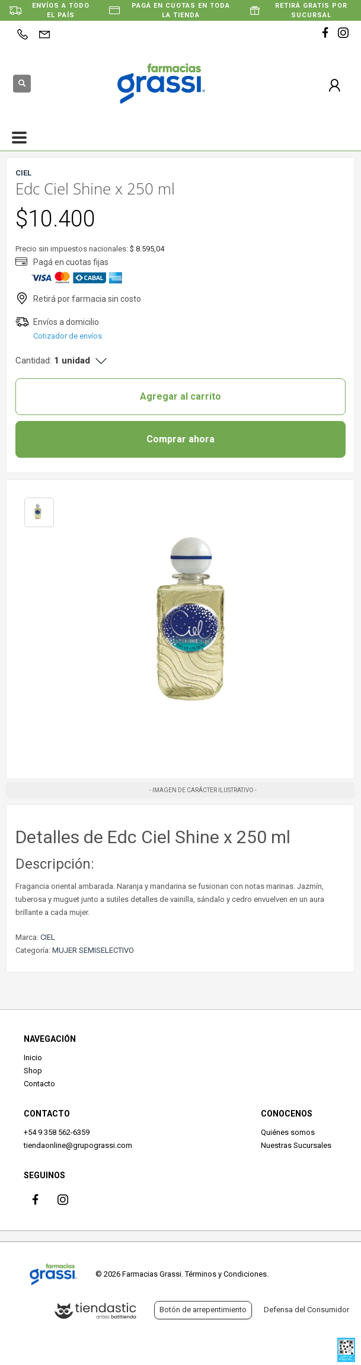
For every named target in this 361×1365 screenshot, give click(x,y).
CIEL (47, 937)
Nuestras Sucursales (296, 1145)
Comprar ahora (180, 439)
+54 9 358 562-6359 (57, 1132)
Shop (33, 1070)
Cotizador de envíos (67, 335)
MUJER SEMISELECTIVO (93, 950)
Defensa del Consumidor (306, 1309)
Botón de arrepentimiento (203, 1309)
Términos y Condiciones (226, 1274)
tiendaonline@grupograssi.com (78, 1145)
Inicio (33, 1057)
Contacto (39, 1083)
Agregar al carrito (180, 396)
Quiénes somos (288, 1132)
